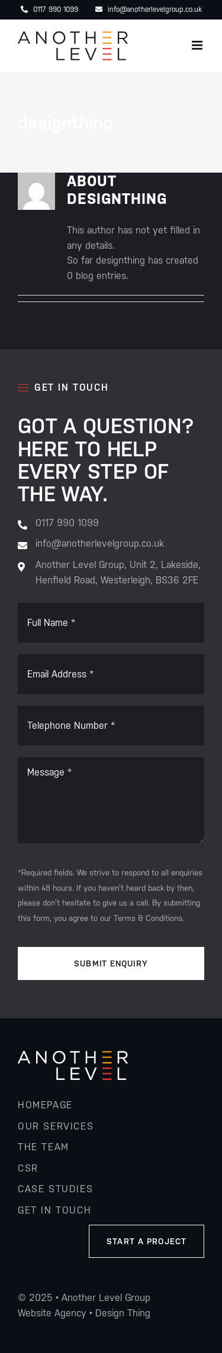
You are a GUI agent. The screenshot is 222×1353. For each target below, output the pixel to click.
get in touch (54, 1210)
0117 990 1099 (49, 9)
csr (28, 1168)
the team (43, 1147)
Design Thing (122, 1313)
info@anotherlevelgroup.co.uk (148, 9)
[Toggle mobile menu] (198, 45)
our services (56, 1126)
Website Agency (52, 1313)
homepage (45, 1105)
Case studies (55, 1189)
